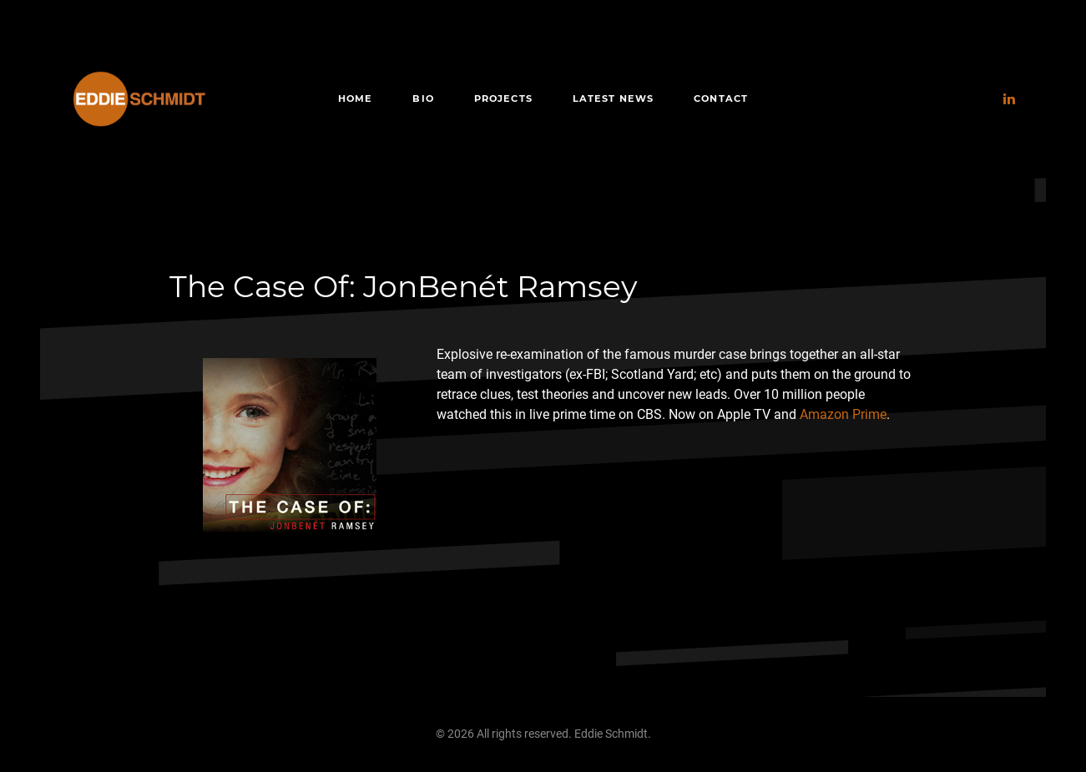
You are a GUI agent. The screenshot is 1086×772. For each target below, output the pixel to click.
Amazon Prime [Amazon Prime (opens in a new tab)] (843, 414)
